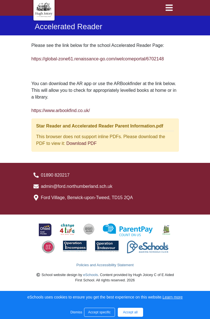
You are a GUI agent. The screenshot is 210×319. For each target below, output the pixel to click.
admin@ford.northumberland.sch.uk (76, 186)
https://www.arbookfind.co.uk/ (60, 110)
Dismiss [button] (76, 312)
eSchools (90, 275)
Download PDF (81, 143)
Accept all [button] (130, 312)
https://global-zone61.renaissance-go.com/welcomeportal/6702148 (97, 58)
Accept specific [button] (99, 312)
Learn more (172, 297)
